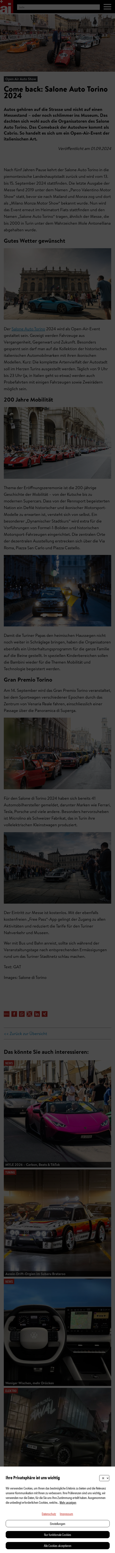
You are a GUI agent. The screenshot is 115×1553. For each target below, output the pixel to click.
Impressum (66, 1513)
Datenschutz (49, 1513)
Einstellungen (57, 1523)
